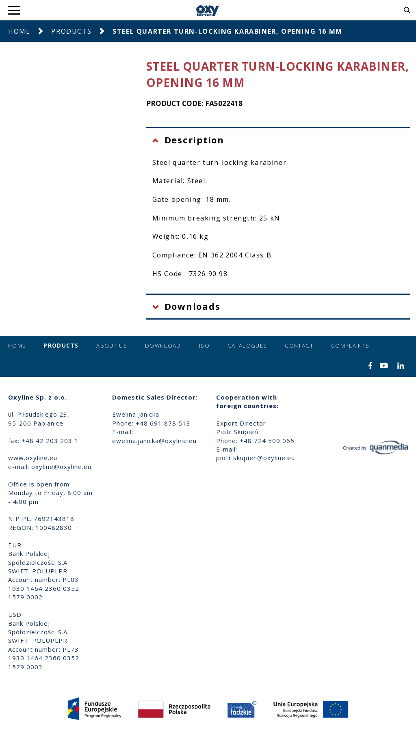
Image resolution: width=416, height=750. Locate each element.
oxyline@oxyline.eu (61, 467)
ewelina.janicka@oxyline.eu (154, 441)
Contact (299, 345)
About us (111, 345)
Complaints (350, 345)
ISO (204, 345)
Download (163, 345)
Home (19, 31)
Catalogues (247, 345)
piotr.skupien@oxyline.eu (255, 458)
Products (71, 31)
